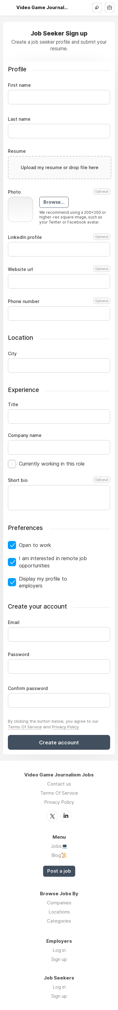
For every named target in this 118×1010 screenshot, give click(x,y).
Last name (19, 119)
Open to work (35, 545)
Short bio (59, 480)
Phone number (59, 301)
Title (13, 404)
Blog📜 (59, 855)
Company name (25, 435)
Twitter (52, 816)
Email (14, 622)
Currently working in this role (52, 464)
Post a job (59, 871)
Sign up (59, 959)
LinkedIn (65, 816)
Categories (59, 921)
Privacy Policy (65, 726)
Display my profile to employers (43, 582)
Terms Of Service (25, 726)
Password (18, 654)
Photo (59, 192)
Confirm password (28, 688)
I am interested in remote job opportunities (53, 561)
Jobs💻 (59, 846)
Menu (8, 8)
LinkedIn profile (59, 237)
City (12, 353)
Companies (59, 903)
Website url (59, 269)
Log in (59, 950)
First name (19, 85)
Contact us (59, 784)
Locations (59, 912)
